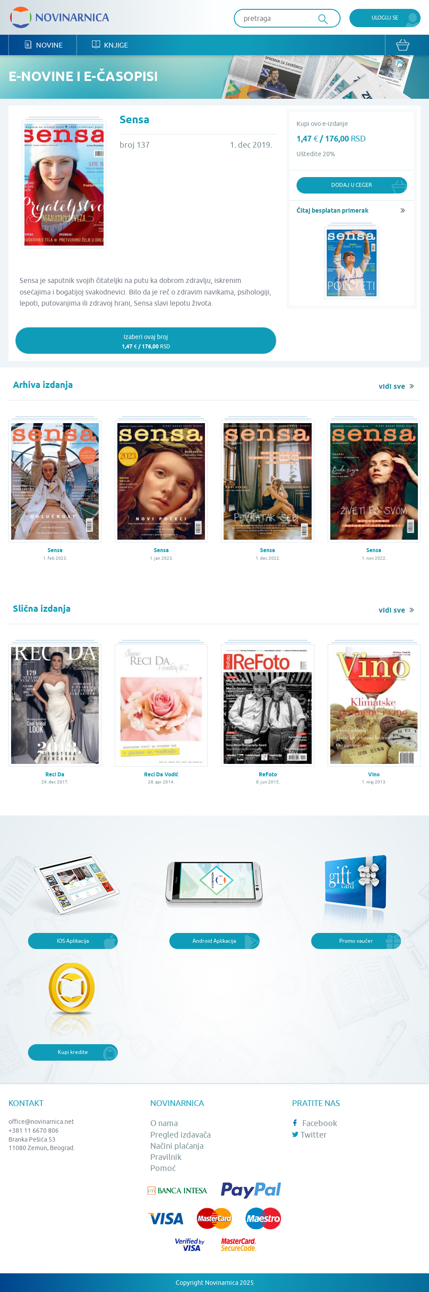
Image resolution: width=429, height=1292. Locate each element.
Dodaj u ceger (351, 185)
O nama (164, 1123)
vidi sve (392, 386)
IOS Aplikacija (73, 940)
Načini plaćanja (177, 1146)
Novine (43, 44)
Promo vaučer (356, 940)
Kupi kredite (73, 1052)
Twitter (309, 1134)
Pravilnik (165, 1157)
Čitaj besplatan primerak (333, 210)
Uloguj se (385, 17)
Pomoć (163, 1168)
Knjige (110, 44)
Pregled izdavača (180, 1134)
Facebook (314, 1123)
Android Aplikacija (214, 940)
